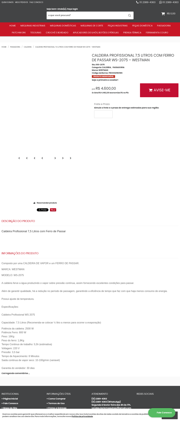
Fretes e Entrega (57, 343)
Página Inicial (10, 334)
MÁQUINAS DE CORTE (92, 26)
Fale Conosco (36, 2)
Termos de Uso (56, 339)
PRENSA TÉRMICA (132, 33)
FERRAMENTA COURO (157, 33)
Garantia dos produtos (60, 348)
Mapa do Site (10, 343)
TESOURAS (35, 33)
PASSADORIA (164, 26)
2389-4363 (147, 2)
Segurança (54, 352)
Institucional (10, 329)
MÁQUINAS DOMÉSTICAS (63, 26)
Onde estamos (11, 352)
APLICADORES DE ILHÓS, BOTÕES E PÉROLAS (96, 33)
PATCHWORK (19, 33)
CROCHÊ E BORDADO (57, 33)
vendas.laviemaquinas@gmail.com (111, 343)
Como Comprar (57, 334)
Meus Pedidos (21, 2)
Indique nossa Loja (13, 357)
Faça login (72, 9)
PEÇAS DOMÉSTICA (142, 26)
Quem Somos (8, 2)
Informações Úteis (59, 329)
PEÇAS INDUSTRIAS (118, 26)
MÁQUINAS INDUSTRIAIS (32, 26)
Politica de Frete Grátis (60, 357)
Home (12, 26)
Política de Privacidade (61, 362)
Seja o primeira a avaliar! (105, 80)
